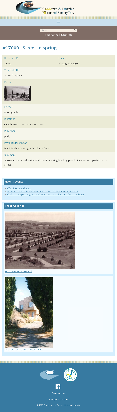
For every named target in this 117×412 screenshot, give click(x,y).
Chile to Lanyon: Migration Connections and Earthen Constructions (45, 194)
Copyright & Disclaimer (58, 400)
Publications (51, 35)
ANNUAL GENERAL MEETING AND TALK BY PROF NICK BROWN (42, 191)
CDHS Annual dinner (19, 188)
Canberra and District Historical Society (62, 405)
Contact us (58, 393)
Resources (66, 35)
